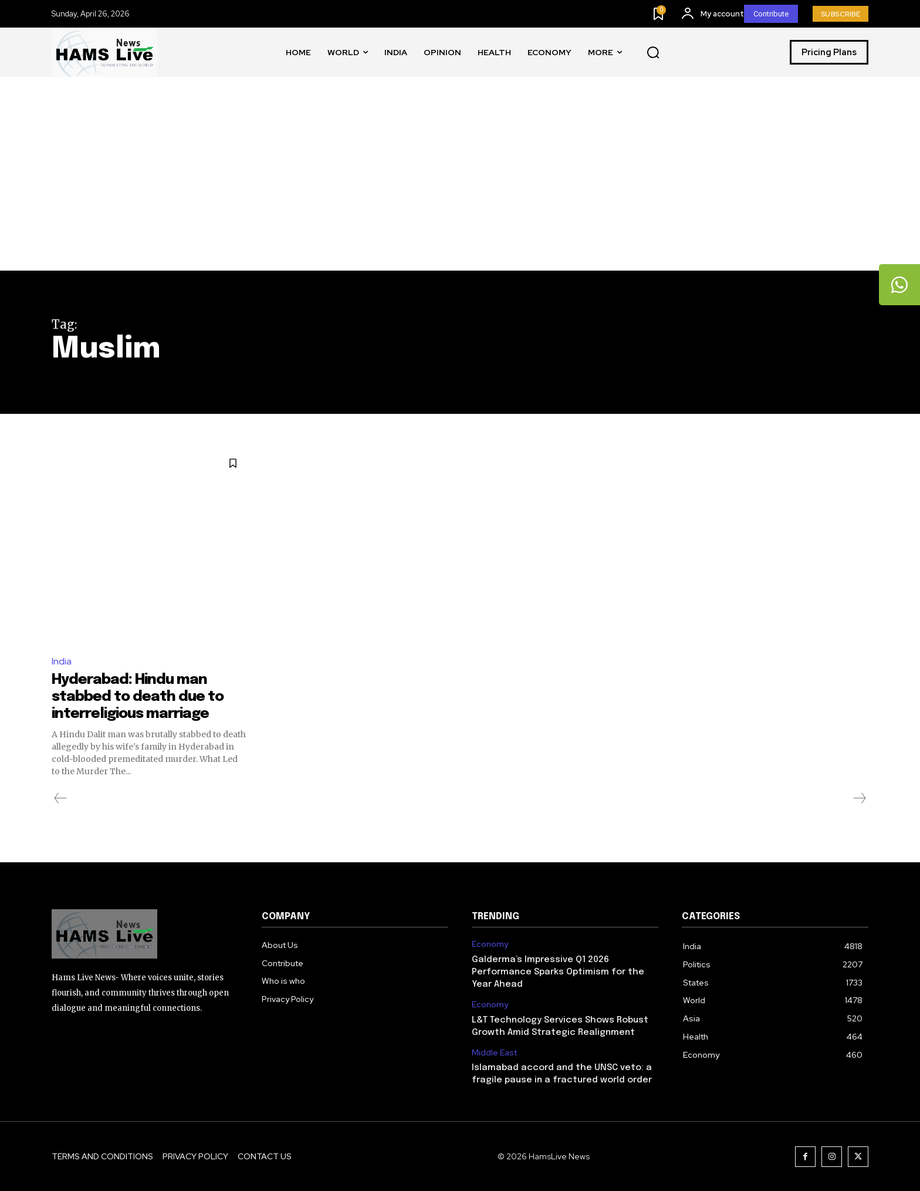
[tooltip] (899, 284)
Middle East (494, 1052)
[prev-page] (61, 798)
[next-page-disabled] (859, 798)
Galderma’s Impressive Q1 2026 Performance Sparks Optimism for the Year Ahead (558, 971)
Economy (490, 944)
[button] (653, 53)
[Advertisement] (460, 182)
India (62, 661)
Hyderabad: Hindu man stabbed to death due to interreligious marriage (143, 696)
